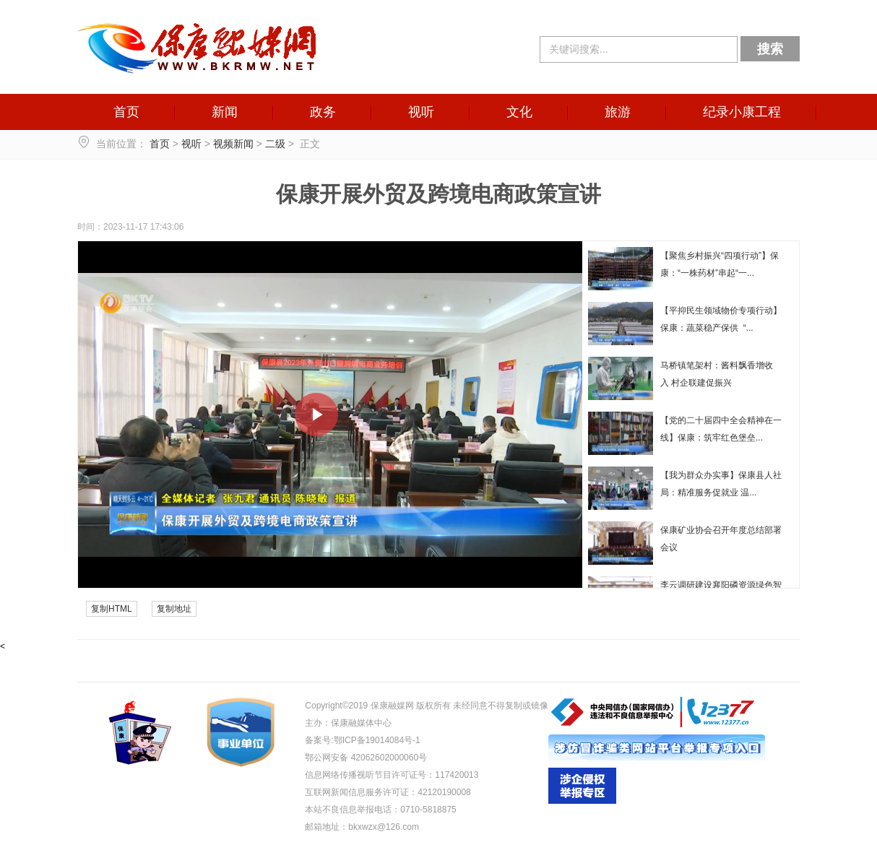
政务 (323, 112)
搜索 (770, 49)
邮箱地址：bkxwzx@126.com (362, 827)
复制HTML (111, 609)
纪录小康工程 (742, 112)
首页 (126, 112)
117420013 (456, 775)
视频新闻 (233, 143)
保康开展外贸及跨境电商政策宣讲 (438, 194)
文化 (519, 112)
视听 (421, 112)
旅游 (618, 112)
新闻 (225, 112)
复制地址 (174, 609)
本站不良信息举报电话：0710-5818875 (380, 810)
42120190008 (444, 792)
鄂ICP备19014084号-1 (377, 740)
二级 (275, 143)
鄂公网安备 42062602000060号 (366, 758)
